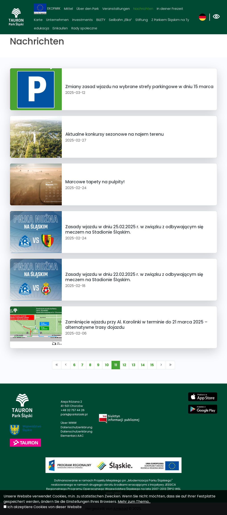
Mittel (68, 8)
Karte (38, 20)
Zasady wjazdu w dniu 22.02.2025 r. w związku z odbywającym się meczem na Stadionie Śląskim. (134, 277)
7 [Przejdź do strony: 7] (82, 365)
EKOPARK (47, 9)
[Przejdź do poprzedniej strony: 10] (65, 365)
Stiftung (141, 20)
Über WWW (68, 423)
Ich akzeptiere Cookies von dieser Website (44, 506)
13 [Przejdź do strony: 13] (133, 365)
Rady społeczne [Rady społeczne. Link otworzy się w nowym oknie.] (84, 28)
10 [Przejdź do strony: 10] (107, 365)
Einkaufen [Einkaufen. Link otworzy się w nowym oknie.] (60, 28)
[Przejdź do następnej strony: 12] (161, 365)
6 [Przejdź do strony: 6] (74, 365)
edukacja (41, 28)
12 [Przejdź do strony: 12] (124, 365)
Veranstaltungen (116, 8)
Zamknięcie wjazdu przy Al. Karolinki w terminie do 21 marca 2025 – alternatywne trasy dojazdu (136, 324)
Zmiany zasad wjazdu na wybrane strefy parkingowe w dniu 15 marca (139, 87)
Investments (82, 20)
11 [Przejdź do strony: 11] (115, 365)
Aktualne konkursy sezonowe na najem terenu (114, 134)
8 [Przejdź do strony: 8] (90, 365)
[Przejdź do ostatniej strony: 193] (170, 365)
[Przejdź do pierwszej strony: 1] (56, 365)
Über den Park (87, 8)
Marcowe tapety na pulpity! (95, 182)
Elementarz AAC (72, 436)
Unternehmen (57, 20)
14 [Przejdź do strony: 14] (143, 365)
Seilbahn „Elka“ (120, 20)
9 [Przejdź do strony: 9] (98, 365)
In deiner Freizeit (170, 8)
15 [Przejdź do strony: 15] (152, 365)
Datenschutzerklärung (76, 427)
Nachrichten (143, 8)
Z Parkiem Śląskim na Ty (170, 20)
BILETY (100, 20)
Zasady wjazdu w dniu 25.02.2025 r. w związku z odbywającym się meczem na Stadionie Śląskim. (134, 229)
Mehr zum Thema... (134, 501)
